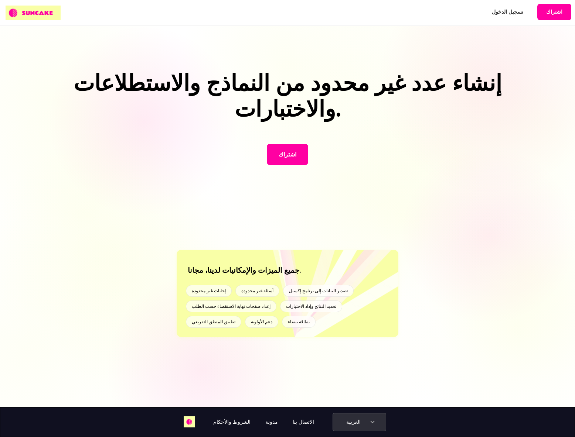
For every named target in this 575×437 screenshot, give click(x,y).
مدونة (271, 422)
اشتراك (554, 12)
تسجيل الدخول (507, 12)
